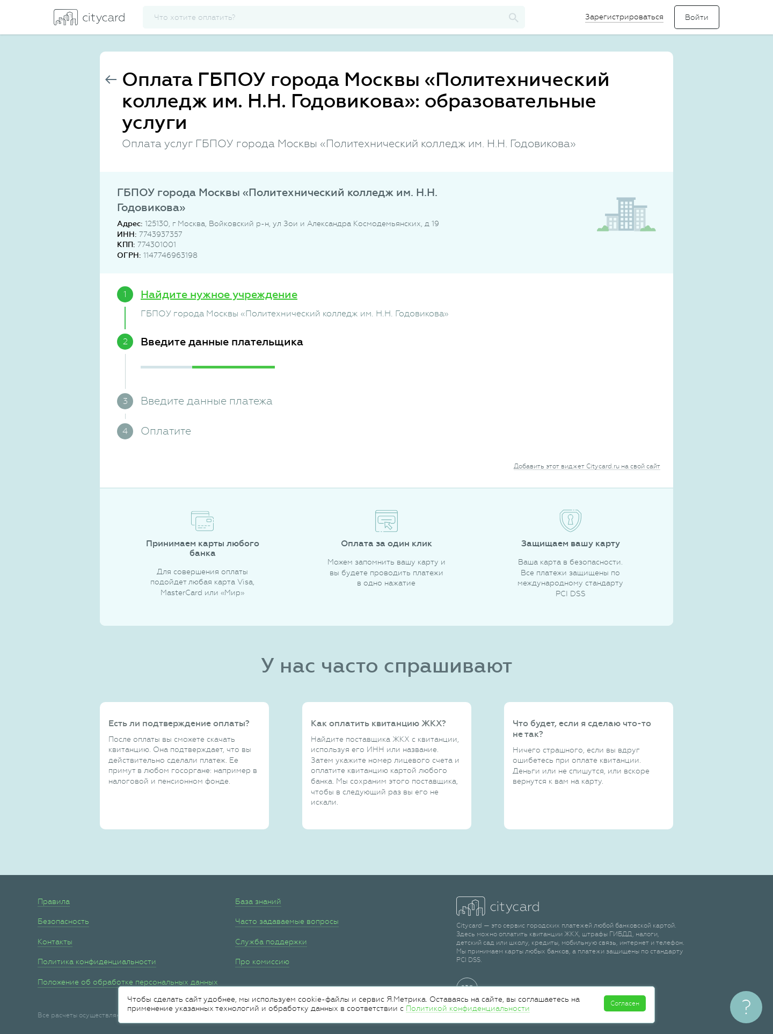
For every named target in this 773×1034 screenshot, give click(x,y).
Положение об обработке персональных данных (128, 982)
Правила (54, 901)
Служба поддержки (271, 941)
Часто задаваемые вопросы (287, 921)
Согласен (624, 1003)
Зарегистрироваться (624, 16)
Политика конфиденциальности (97, 961)
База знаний (258, 901)
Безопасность (63, 921)
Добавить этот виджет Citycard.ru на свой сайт (587, 466)
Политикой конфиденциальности (468, 1008)
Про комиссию (262, 961)
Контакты (55, 941)
